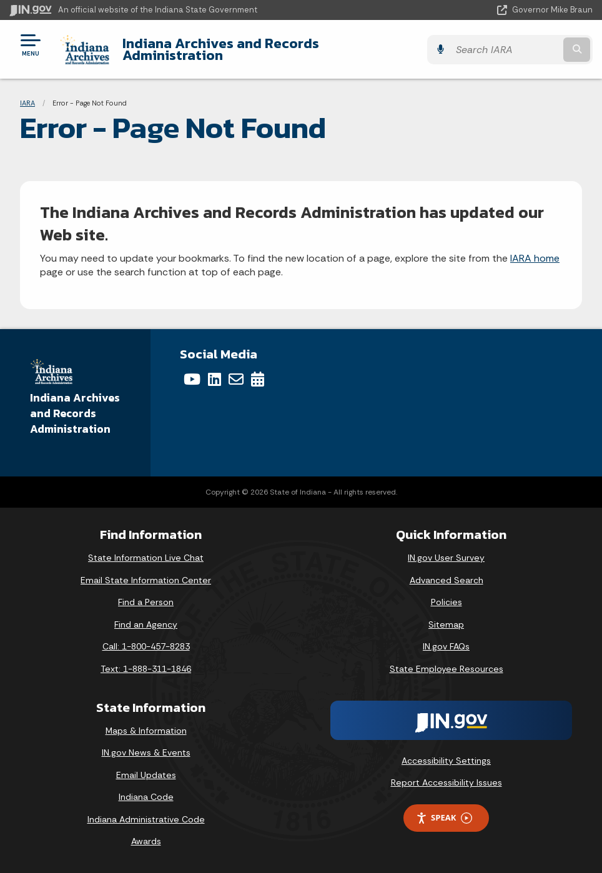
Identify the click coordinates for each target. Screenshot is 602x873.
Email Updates (146, 775)
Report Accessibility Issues (446, 782)
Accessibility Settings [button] (446, 760)
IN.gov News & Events (146, 752)
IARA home (535, 258)
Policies (446, 602)
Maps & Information (146, 730)
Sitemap (446, 624)
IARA (27, 103)
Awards (146, 841)
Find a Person (146, 602)
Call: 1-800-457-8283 (146, 646)
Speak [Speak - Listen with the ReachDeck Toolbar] (444, 818)
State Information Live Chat (146, 557)
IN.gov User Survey (446, 557)
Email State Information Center (146, 580)
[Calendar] (257, 379)
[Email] (236, 379)
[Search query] (505, 49)
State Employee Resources (446, 668)
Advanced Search (446, 580)
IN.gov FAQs (446, 646)
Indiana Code (146, 796)
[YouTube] (192, 379)
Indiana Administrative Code (146, 819)
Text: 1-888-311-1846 (146, 668)
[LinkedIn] (214, 379)
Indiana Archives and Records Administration (220, 49)
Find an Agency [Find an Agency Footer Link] (145, 624)
